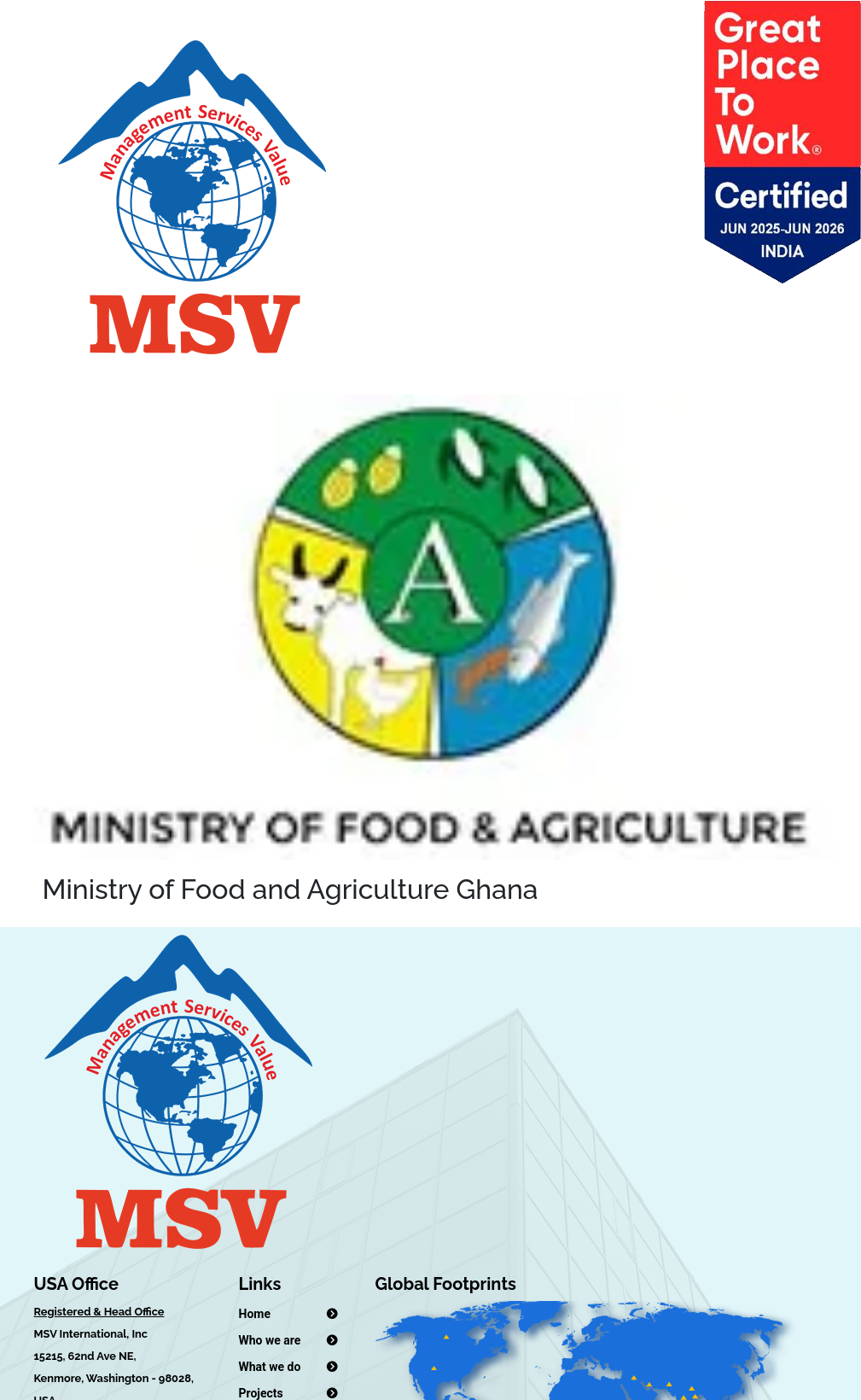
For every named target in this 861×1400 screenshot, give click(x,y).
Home (255, 1314)
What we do (270, 1367)
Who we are (270, 1340)
